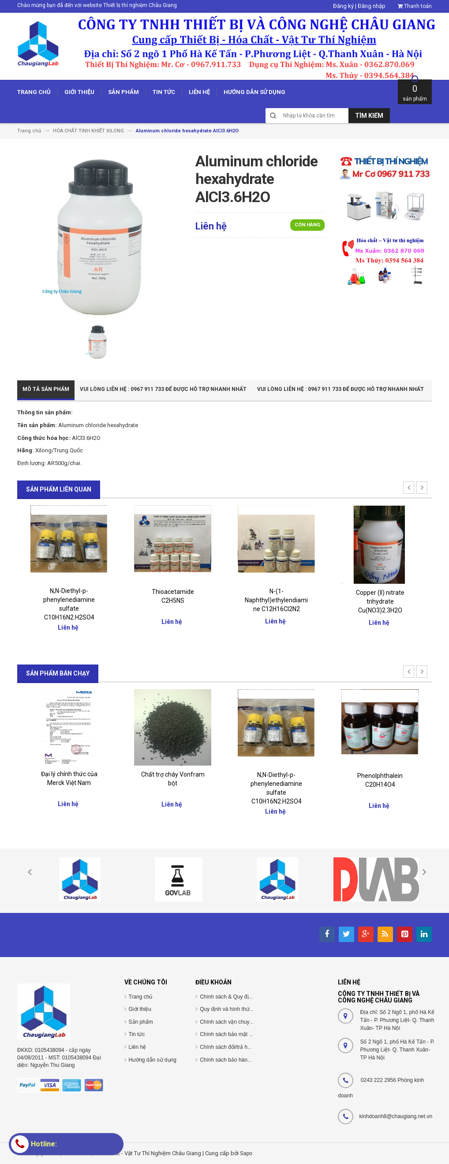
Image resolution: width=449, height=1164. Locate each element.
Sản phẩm (141, 1022)
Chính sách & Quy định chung (235, 997)
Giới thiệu (140, 1009)
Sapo (246, 1153)
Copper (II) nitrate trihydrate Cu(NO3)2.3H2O (380, 601)
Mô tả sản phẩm (45, 389)
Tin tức (137, 1034)
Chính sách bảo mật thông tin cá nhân (244, 1034)
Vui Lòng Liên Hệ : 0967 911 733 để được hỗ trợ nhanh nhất (163, 389)
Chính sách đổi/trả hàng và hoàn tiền (243, 1047)
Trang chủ (141, 997)
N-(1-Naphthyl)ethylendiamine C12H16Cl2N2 (276, 600)
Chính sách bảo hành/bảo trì (233, 1060)
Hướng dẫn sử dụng (152, 1060)
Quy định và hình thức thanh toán (239, 1009)
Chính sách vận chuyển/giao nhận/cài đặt (248, 1022)
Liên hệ (137, 1047)
